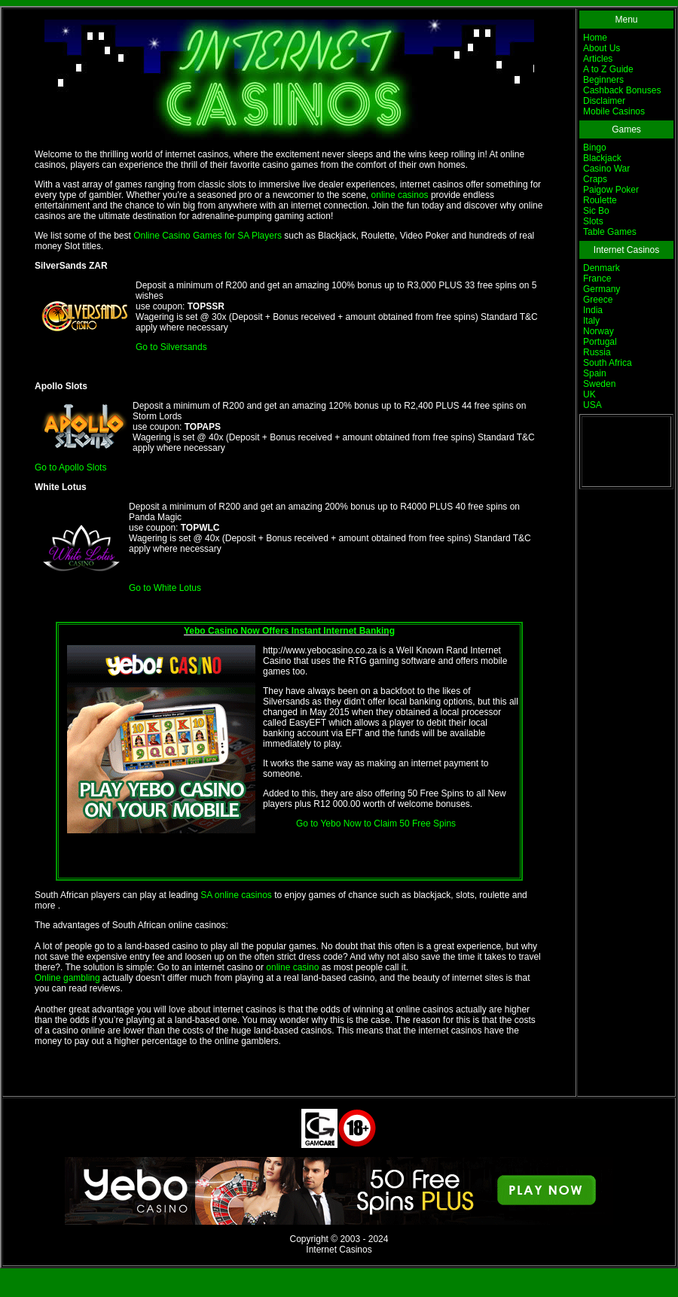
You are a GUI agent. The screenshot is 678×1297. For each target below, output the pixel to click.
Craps (595, 179)
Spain (594, 373)
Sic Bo (596, 211)
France (597, 278)
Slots (593, 221)
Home (595, 37)
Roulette (600, 200)
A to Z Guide (608, 69)
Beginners (603, 80)
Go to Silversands (171, 347)
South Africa (607, 363)
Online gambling (67, 978)
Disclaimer (604, 101)
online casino (292, 967)
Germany (601, 289)
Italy (591, 320)
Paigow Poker (611, 189)
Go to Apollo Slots (70, 467)
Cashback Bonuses (622, 90)
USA (592, 405)
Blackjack (602, 158)
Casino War (606, 168)
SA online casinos (236, 895)
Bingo (594, 147)
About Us (601, 48)
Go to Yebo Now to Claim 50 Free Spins (376, 823)
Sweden (599, 384)
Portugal (600, 341)
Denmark (601, 268)
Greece (597, 299)
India (593, 310)
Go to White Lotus (165, 588)
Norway (598, 331)
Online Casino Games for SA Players (207, 235)
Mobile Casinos (614, 111)
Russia (597, 352)
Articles (597, 58)
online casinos (400, 195)
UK (589, 394)
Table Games (610, 232)
